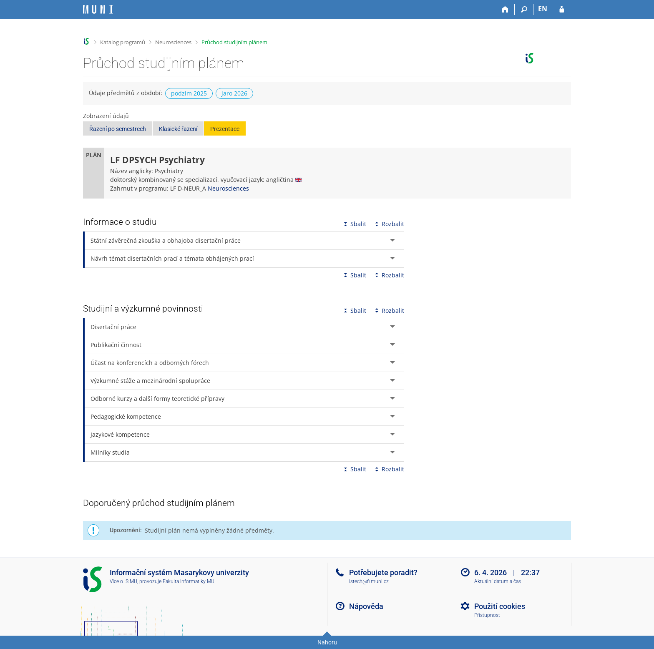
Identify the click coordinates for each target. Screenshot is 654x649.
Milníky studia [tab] (110, 452)
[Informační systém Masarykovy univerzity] (98, 9)
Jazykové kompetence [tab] (120, 434)
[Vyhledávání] (524, 9)
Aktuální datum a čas (497, 581)
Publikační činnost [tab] (116, 345)
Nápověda (366, 606)
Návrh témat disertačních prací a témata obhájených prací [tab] (172, 258)
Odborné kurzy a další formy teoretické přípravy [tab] (157, 398)
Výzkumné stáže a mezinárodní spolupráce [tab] (150, 381)
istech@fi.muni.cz (369, 581)
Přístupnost (487, 615)
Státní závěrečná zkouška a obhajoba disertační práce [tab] (166, 240)
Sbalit (354, 224)
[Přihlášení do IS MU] (561, 9)
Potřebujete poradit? (383, 572)
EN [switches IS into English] (542, 8)
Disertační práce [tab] (113, 327)
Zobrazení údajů (106, 116)
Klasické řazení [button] (178, 129)
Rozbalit (388, 224)
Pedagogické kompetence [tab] (126, 416)
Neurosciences (173, 42)
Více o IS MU (123, 581)
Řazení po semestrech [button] (117, 129)
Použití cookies (499, 606)
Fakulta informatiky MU (188, 581)
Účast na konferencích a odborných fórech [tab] (150, 363)
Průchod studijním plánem (234, 42)
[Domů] (505, 9)
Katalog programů (122, 42)
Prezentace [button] (224, 129)
